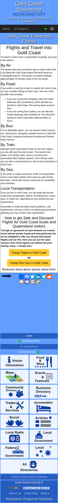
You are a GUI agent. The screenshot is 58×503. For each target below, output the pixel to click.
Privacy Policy (31, 493)
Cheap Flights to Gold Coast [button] (28, 252)
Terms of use (15, 493)
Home (6, 28)
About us (45, 493)
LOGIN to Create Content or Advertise (29, 477)
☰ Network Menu (29, 346)
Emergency (22, 28)
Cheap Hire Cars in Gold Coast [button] (29, 262)
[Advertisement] (29, 310)
